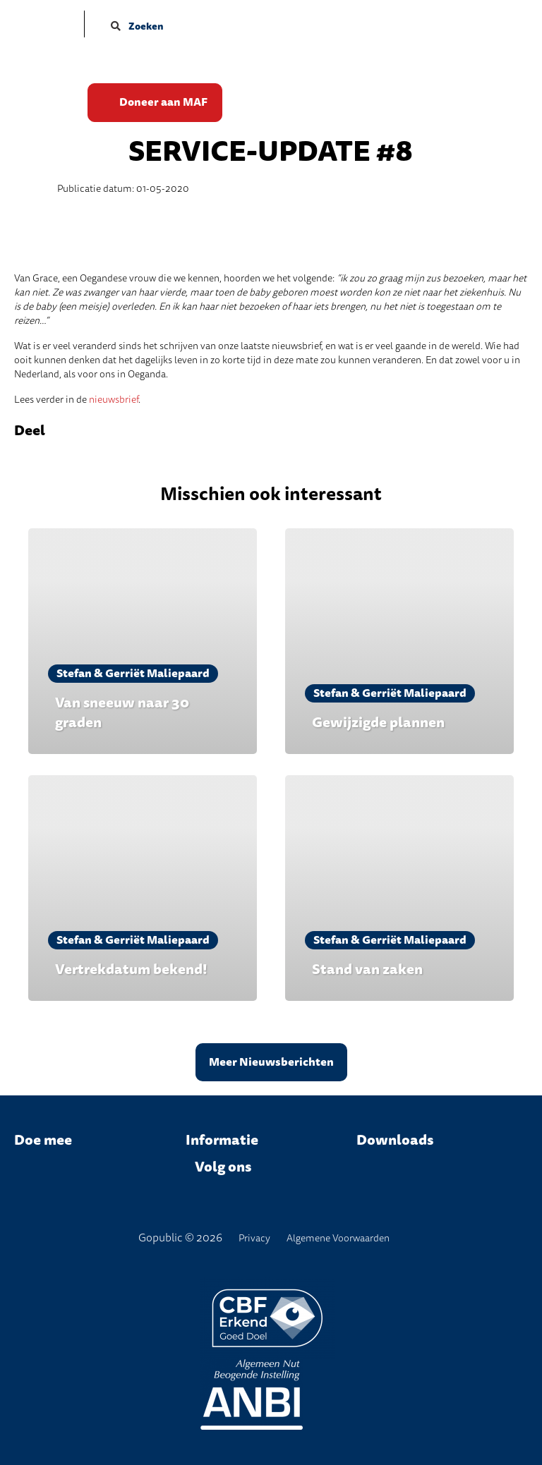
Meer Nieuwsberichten (271, 1062)
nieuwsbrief (113, 399)
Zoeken (137, 26)
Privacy (254, 1238)
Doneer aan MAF (164, 103)
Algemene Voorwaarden (338, 1238)
